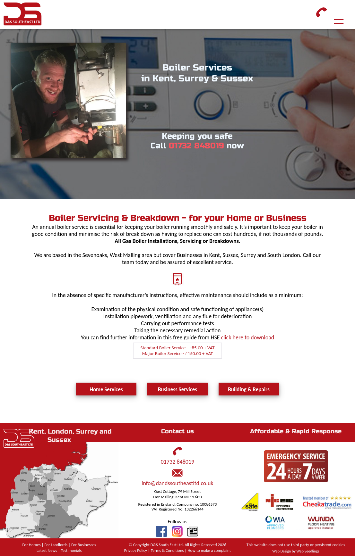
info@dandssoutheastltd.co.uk (177, 483)
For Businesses (83, 544)
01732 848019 (196, 146)
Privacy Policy (135, 550)
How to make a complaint (209, 550)
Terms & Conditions (167, 550)
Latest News (47, 550)
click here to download (247, 337)
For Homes (31, 544)
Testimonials (71, 550)
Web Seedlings (308, 551)
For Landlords (55, 544)
